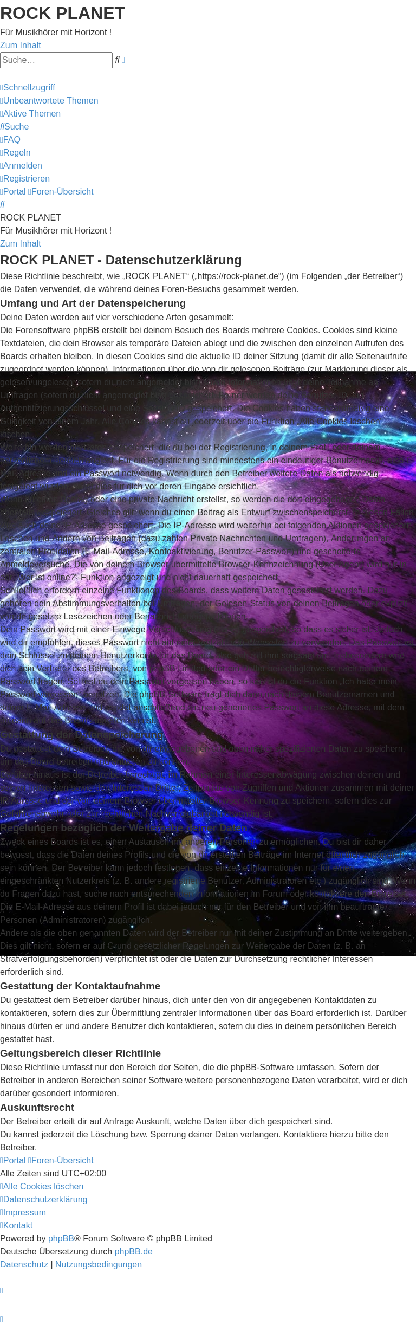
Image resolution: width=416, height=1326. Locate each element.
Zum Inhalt (20, 45)
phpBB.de (134, 1251)
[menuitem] (49, 100)
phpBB (61, 1238)
